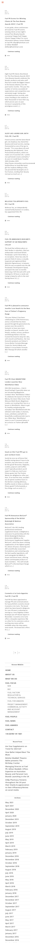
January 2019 (10, 853)
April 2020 (9, 812)
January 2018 (10, 893)
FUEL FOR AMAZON (16, 701)
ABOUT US (9, 674)
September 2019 (12, 826)
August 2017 (10, 910)
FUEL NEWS (10, 721)
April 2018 (9, 883)
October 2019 (11, 822)
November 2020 (12, 809)
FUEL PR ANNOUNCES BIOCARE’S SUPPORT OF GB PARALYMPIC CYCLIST (17, 242)
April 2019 (9, 843)
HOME (8, 670)
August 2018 (10, 869)
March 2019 (10, 846)
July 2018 (9, 873)
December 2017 (12, 896)
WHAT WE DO (11, 679)
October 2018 (11, 863)
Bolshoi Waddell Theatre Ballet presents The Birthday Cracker (16, 760)
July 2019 (9, 833)
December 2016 (12, 937)
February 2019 (11, 849)
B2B (9, 686)
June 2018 (9, 876)
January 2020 (10, 816)
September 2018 (12, 866)
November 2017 (12, 900)
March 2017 (10, 927)
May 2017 (9, 920)
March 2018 (10, 886)
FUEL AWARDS (11, 725)
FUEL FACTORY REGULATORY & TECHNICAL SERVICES (16, 695)
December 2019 (12, 819)
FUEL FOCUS (10, 683)
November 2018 (12, 859)
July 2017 (9, 913)
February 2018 (11, 890)
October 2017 (11, 903)
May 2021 (9, 802)
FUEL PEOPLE (11, 717)
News (8, 55)
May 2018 (9, 880)
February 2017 (11, 930)
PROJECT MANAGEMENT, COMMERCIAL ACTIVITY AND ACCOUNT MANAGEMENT (18, 708)
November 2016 (12, 940)
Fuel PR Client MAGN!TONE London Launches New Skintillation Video (15, 382)
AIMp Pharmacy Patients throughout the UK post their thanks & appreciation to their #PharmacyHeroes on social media (17, 785)
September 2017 (12, 906)
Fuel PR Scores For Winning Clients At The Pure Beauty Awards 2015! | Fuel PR (15, 21)
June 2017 (9, 916)
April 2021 (9, 806)
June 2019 (9, 836)
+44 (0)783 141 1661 (13, 734)
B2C (9, 689)
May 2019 (9, 839)
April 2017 (9, 923)
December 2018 (12, 856)
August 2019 (10, 829)
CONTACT (9, 729)
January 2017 (10, 933)
